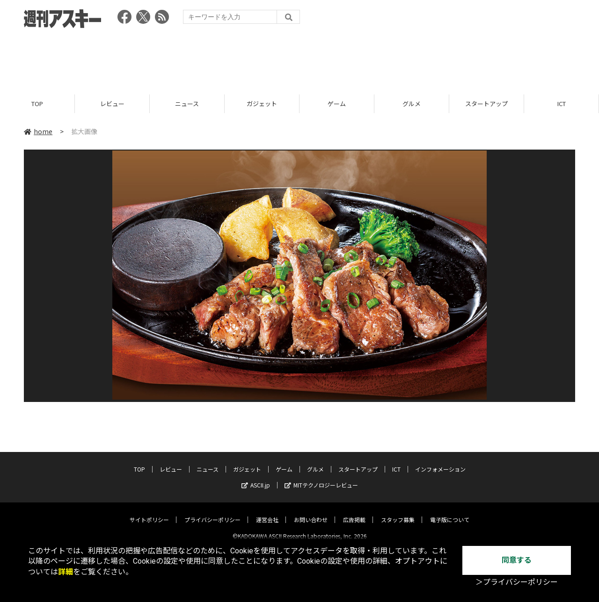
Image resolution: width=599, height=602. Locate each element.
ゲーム (337, 104)
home (38, 131)
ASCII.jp (255, 477)
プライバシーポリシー (212, 512)
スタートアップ (486, 104)
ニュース (187, 104)
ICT (561, 104)
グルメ (411, 104)
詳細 (65, 571)
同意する (517, 560)
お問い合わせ (311, 512)
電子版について (449, 512)
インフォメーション (440, 462)
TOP (37, 104)
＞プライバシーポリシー (516, 582)
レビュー (112, 104)
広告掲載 (354, 512)
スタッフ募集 (398, 512)
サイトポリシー (149, 512)
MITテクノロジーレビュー (321, 477)
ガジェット (262, 104)
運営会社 (267, 512)
